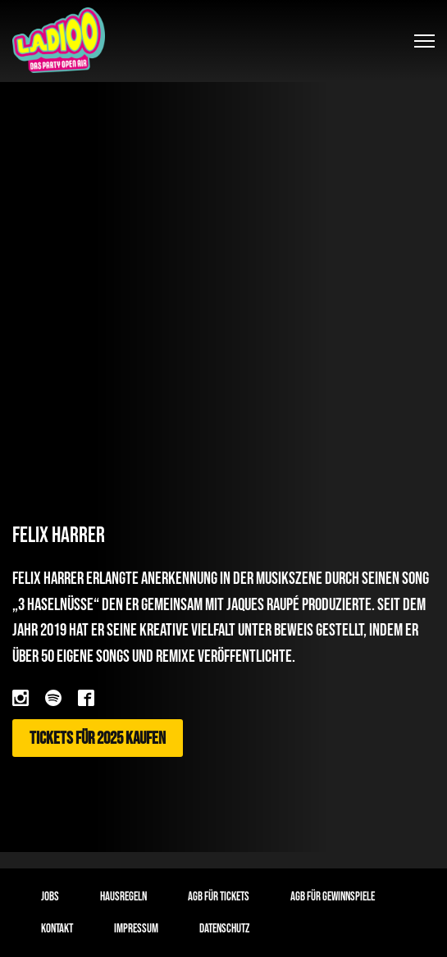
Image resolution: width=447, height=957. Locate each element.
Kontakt (57, 928)
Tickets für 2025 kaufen (98, 737)
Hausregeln (123, 897)
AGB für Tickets (218, 897)
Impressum (136, 928)
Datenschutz (224, 928)
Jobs (50, 897)
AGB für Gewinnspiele (332, 897)
